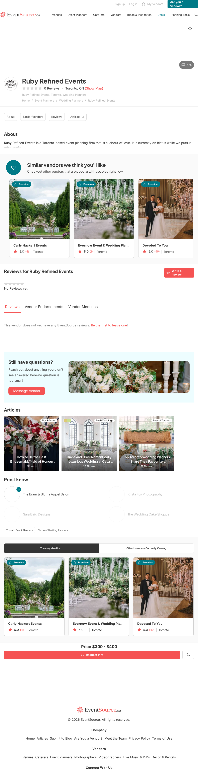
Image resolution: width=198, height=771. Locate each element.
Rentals (170, 757)
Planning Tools (180, 14)
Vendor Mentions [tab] (85, 307)
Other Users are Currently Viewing (146, 548)
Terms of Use (162, 738)
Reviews (56, 116)
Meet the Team (115, 738)
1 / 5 (187, 64)
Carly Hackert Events (30, 245)
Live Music (131, 757)
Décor (156, 757)
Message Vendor (26, 391)
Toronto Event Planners (19, 530)
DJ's (146, 757)
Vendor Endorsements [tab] (44, 307)
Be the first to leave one (109, 325)
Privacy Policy (139, 738)
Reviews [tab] (12, 307)
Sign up (120, 4)
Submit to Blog (61, 738)
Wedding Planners (71, 100)
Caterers (98, 14)
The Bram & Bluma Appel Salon (46, 494)
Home (26, 100)
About (11, 116)
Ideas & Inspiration (139, 14)
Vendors (115, 14)
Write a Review (174, 272)
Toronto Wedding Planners (53, 530)
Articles (77, 117)
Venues (57, 14)
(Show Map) (94, 88)
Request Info (92, 655)
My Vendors (152, 4)
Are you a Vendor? (176, 4)
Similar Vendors (33, 116)
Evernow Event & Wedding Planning (104, 245)
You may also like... (51, 548)
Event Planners (77, 14)
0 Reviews (52, 88)
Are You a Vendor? (88, 738)
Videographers (110, 757)
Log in (133, 4)
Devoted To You (155, 245)
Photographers (85, 757)
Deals (161, 14)
